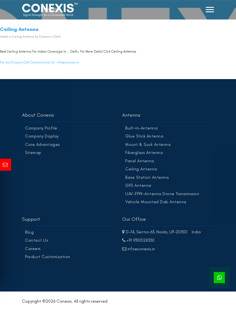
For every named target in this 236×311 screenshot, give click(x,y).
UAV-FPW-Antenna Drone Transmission (162, 193)
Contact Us (36, 240)
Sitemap (33, 152)
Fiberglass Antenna (144, 152)
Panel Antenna (139, 160)
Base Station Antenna (147, 177)
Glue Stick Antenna (144, 136)
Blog (29, 232)
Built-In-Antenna (141, 128)
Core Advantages (42, 144)
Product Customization (47, 256)
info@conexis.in (68, 62)
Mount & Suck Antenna (148, 144)
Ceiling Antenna (123, 51)
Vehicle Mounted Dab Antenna (155, 201)
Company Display (42, 136)
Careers (33, 248)
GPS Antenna (138, 185)
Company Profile (41, 128)
